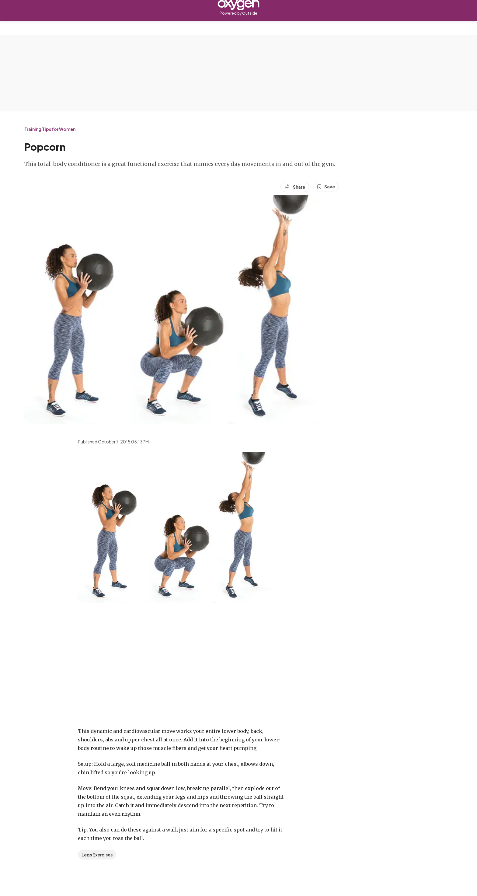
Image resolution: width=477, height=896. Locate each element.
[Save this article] (326, 186)
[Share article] (294, 187)
